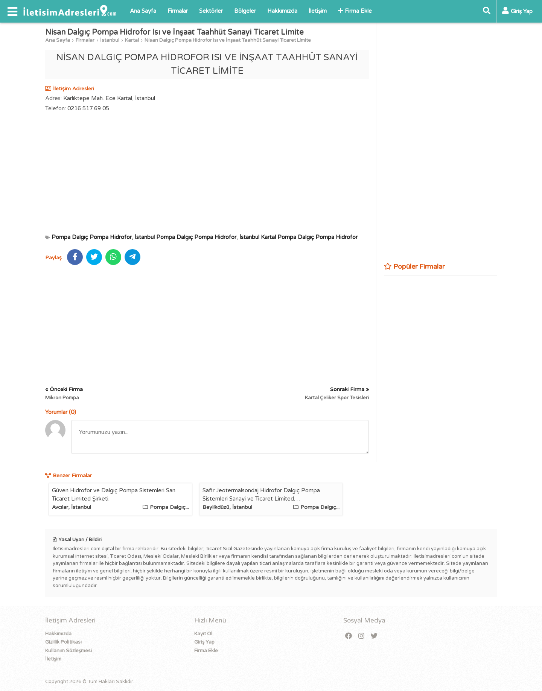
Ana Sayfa (143, 11)
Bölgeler (245, 11)
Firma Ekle (355, 11)
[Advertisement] (207, 172)
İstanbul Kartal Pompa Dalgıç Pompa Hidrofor (298, 237)
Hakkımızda (282, 11)
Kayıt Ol (203, 634)
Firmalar (177, 11)
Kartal (132, 40)
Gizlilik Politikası (63, 642)
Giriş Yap (204, 642)
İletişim (318, 11)
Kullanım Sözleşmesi (68, 651)
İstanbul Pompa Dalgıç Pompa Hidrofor (185, 237)
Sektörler (211, 11)
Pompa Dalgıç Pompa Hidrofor (92, 237)
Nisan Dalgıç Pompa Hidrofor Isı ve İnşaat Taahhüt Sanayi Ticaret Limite (228, 40)
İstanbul (109, 40)
